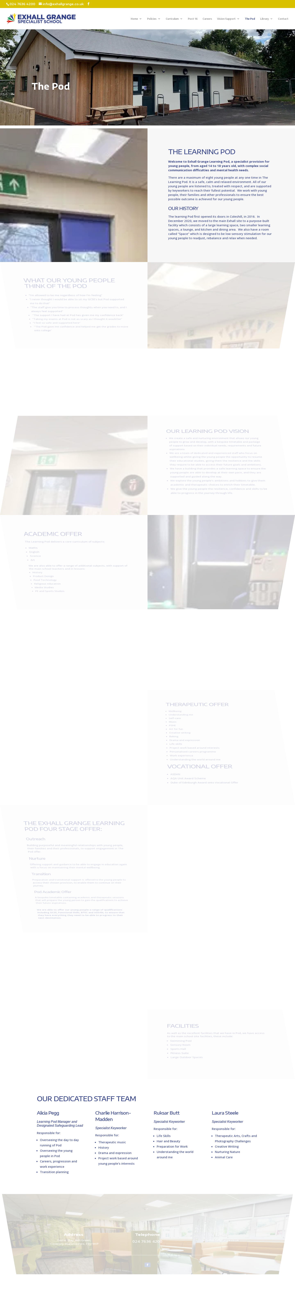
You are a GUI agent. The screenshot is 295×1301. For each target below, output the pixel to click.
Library (264, 18)
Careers (207, 18)
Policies (152, 18)
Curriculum (172, 18)
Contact (283, 18)
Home (134, 18)
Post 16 (192, 18)
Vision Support (226, 18)
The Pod (250, 18)
